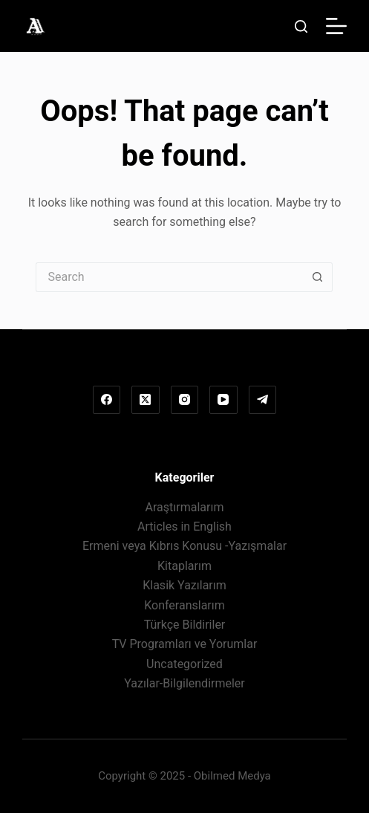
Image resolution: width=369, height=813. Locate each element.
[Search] (301, 26)
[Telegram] (263, 400)
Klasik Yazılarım (184, 585)
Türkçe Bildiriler (185, 625)
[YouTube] (223, 400)
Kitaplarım (184, 566)
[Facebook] (107, 400)
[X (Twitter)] (145, 400)
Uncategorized (184, 664)
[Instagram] (185, 400)
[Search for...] (169, 277)
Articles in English (184, 526)
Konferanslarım (184, 605)
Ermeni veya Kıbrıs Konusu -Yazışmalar (184, 546)
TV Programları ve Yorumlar (185, 644)
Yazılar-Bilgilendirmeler (184, 683)
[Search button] (318, 277)
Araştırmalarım (185, 507)
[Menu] (336, 26)
